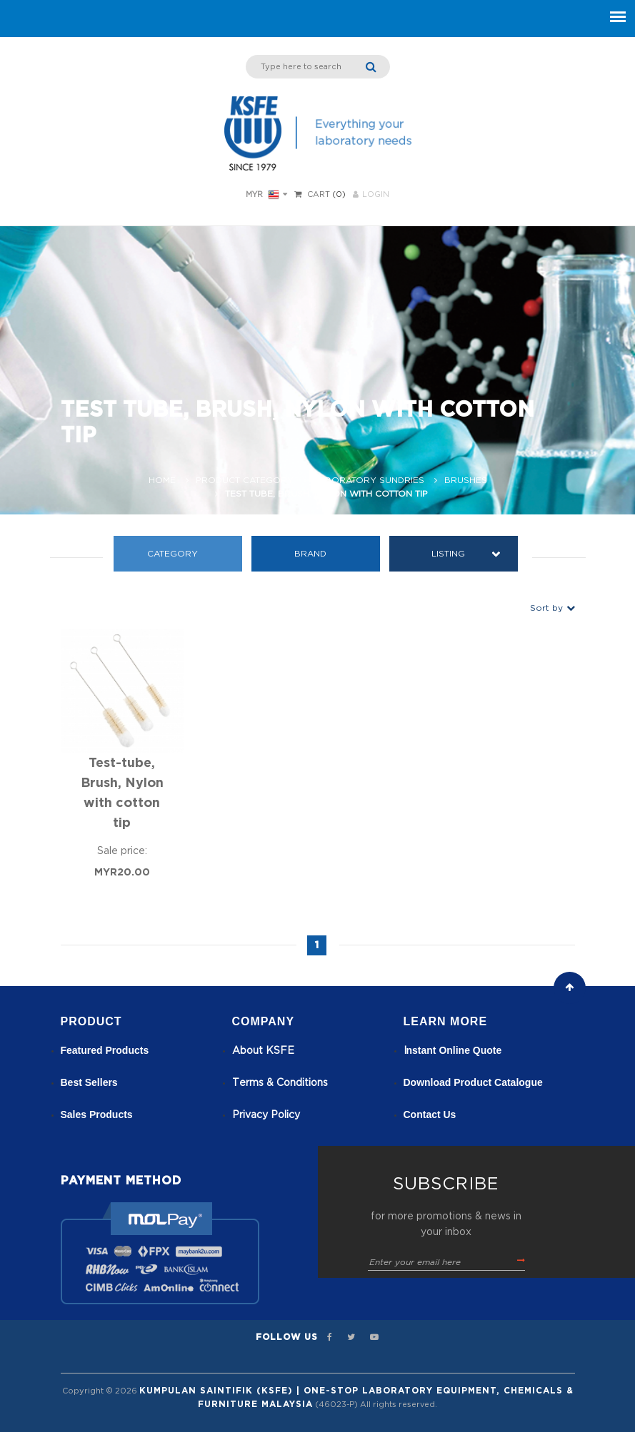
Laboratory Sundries (369, 480)
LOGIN (371, 194)
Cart (318, 194)
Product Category (245, 480)
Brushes (465, 480)
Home (162, 480)
